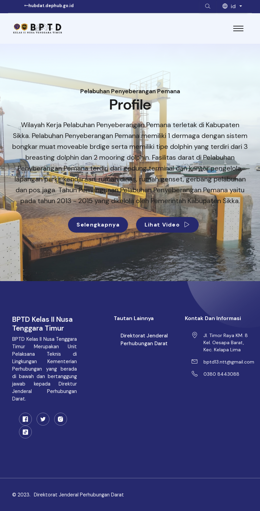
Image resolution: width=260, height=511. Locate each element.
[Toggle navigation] (238, 28)
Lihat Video (167, 224)
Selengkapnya (98, 224)
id (230, 6)
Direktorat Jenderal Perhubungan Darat (144, 339)
